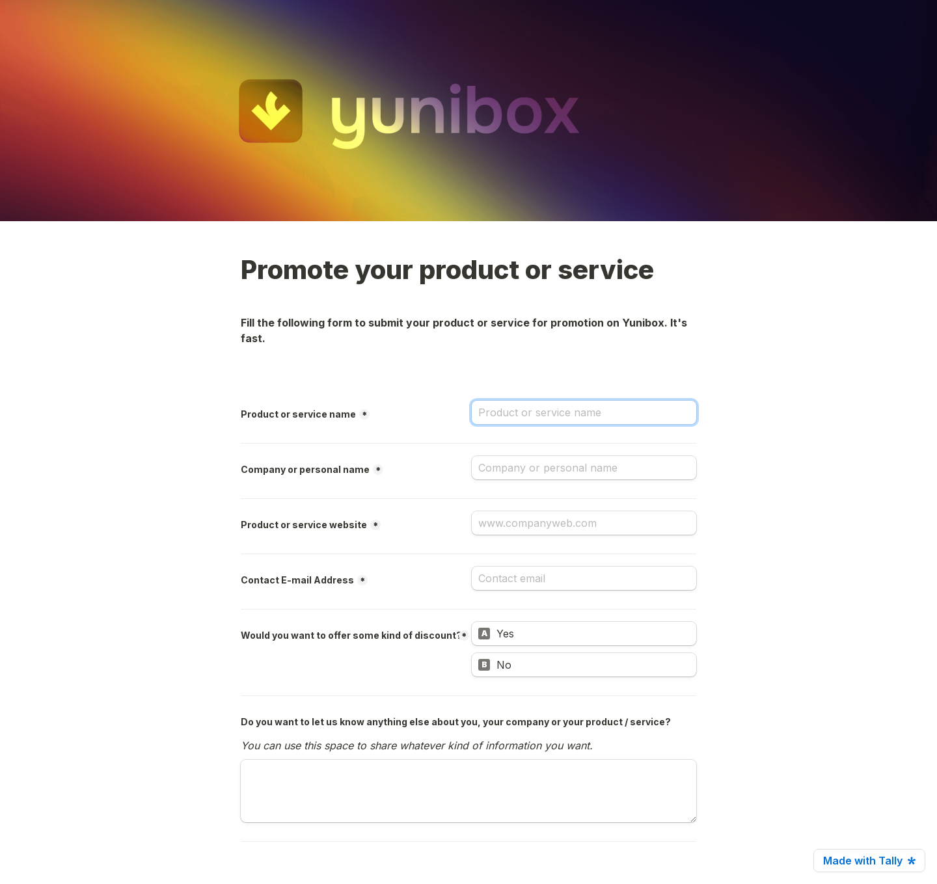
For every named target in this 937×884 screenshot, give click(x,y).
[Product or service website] (584, 523)
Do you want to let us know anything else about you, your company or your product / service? (456, 721)
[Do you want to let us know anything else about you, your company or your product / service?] (468, 791)
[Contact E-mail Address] (584, 578)
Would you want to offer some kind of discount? (351, 635)
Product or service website (304, 524)
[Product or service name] (584, 412)
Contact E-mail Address (297, 579)
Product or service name (298, 414)
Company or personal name (305, 469)
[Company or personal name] (584, 467)
